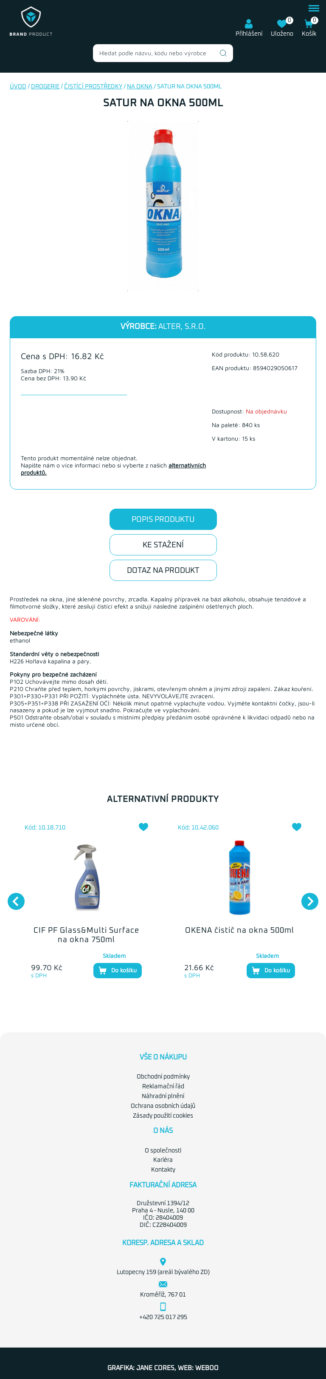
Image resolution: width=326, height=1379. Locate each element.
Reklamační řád (163, 1087)
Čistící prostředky (93, 87)
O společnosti (163, 1151)
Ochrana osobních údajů (163, 1106)
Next (305, 897)
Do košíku (117, 970)
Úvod (18, 87)
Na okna (139, 87)
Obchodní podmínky (163, 1077)
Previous (12, 897)
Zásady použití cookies (163, 1116)
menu (314, 8)
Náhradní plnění (163, 1096)
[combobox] (163, 53)
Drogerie (45, 87)
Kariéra (163, 1160)
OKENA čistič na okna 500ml (239, 930)
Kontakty (163, 1170)
